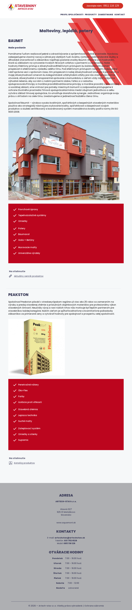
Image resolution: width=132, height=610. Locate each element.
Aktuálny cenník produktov (28, 276)
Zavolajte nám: (103, 6)
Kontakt (119, 14)
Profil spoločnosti (71, 14)
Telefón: (66, 540)
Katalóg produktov (24, 463)
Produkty (91, 14)
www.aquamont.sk (66, 522)
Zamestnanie (105, 14)
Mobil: (66, 543)
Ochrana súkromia (94, 605)
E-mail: (66, 537)
